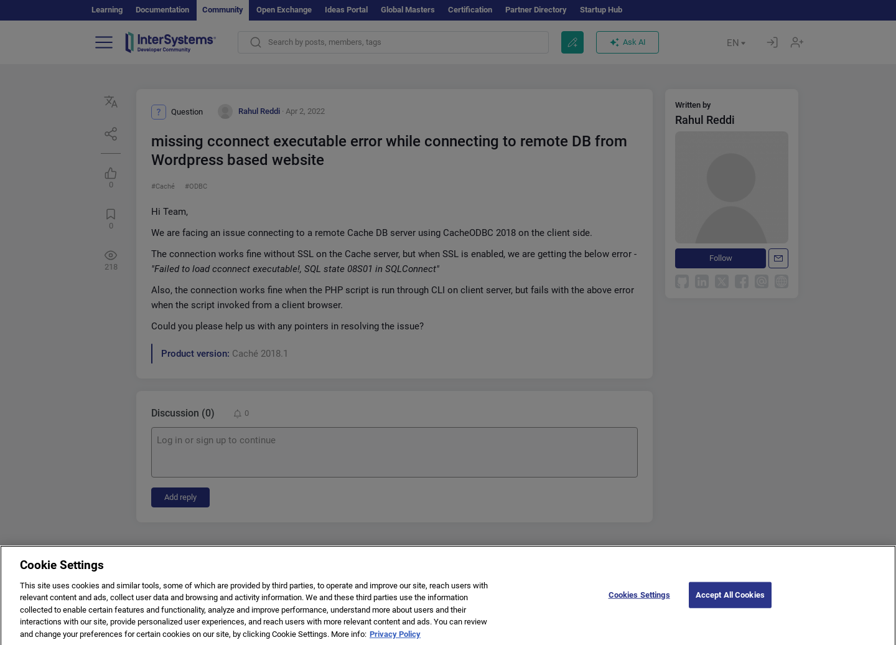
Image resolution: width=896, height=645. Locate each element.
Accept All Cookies (730, 605)
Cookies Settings (639, 605)
